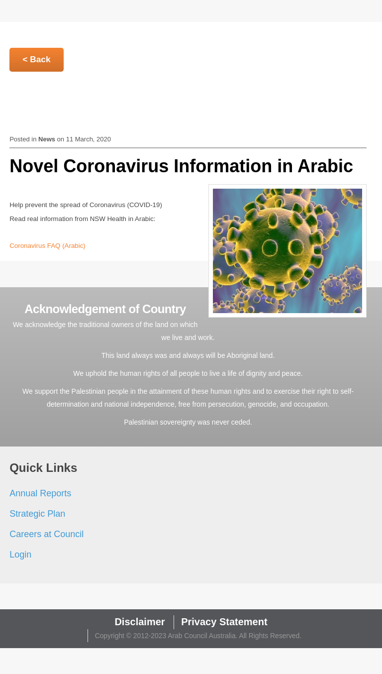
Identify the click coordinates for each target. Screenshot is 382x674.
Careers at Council (46, 534)
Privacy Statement (224, 621)
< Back (36, 59)
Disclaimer (139, 621)
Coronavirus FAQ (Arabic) (47, 245)
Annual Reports (40, 493)
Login (20, 555)
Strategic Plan (37, 514)
